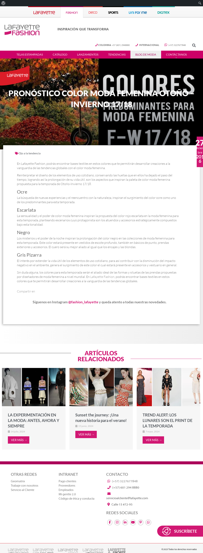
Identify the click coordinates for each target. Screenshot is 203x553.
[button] (194, 45)
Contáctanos (176, 54)
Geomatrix (18, 481)
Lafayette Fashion (102, 277)
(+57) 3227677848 (175, 45)
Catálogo (60, 54)
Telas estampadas (30, 54)
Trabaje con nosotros (24, 485)
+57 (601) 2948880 (112, 45)
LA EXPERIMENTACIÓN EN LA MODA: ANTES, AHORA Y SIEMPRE (33, 420)
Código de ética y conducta (76, 498)
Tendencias (116, 54)
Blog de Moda (145, 54)
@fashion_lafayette (83, 302)
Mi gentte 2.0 (67, 494)
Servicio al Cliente (22, 490)
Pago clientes (67, 481)
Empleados (66, 490)
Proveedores (67, 485)
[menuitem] (3, 3)
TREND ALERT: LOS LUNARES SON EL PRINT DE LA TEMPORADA (167, 420)
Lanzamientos (87, 54)
